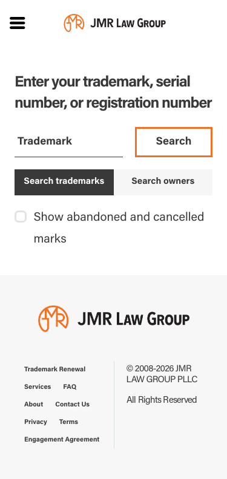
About (33, 405)
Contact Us (72, 405)
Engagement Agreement (61, 440)
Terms (68, 422)
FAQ (69, 387)
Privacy (35, 422)
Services (37, 387)
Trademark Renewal (54, 370)
